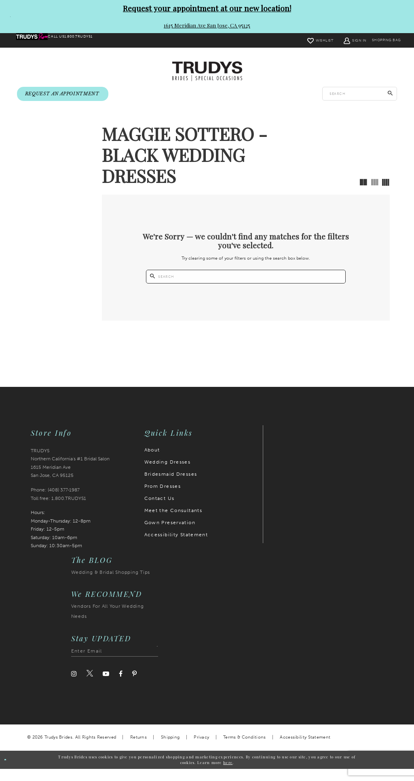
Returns (138, 749)
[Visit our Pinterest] (134, 685)
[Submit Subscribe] (152, 663)
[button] (336, 40)
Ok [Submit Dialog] (12, 771)
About (152, 461)
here (227, 774)
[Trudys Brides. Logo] (207, 72)
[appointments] (62, 95)
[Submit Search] (390, 94)
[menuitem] (38, 40)
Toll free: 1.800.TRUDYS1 (58, 510)
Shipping (170, 749)
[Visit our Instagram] (74, 685)
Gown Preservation (169, 534)
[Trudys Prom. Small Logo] (38, 40)
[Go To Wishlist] (301, 40)
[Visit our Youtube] (106, 685)
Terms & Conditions (244, 749)
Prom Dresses (162, 498)
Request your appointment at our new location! (207, 8)
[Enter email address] (114, 663)
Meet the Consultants (173, 522)
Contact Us (159, 510)
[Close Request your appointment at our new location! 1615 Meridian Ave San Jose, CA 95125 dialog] (6, 16)
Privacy (201, 749)
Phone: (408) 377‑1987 (55, 502)
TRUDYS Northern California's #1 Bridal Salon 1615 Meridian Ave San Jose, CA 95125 (70, 475)
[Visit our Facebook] (120, 685)
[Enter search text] (359, 94)
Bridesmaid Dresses (170, 486)
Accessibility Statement (176, 546)
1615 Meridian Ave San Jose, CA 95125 (207, 25)
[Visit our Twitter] (90, 685)
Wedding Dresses (167, 474)
